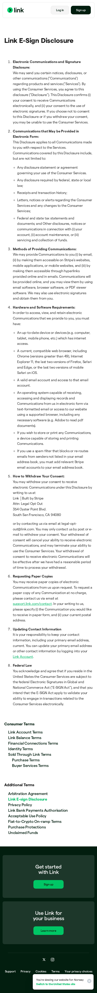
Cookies (41, 971)
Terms (55, 971)
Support (10, 971)
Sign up (81, 10)
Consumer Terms (19, 724)
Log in (60, 10)
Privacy (25, 971)
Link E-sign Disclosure (27, 799)
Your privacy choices (78, 971)
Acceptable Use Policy (27, 816)
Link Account (23, 656)
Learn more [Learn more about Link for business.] (48, 931)
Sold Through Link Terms (29, 754)
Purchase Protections (27, 827)
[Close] (89, 982)
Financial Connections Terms (33, 743)
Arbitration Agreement (28, 794)
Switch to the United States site (55, 984)
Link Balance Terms (24, 738)
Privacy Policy (20, 805)
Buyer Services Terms (30, 766)
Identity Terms (20, 749)
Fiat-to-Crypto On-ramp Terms (34, 821)
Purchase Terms (25, 760)
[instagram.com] (52, 960)
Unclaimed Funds (23, 833)
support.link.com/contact (32, 604)
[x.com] (44, 959)
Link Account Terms (25, 732)
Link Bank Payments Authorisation (38, 810)
